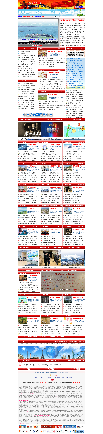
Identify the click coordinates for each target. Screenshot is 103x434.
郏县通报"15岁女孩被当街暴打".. (75, 81)
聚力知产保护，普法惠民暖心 (26, 76)
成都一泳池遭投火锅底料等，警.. (27, 61)
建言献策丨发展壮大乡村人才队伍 (50, 175)
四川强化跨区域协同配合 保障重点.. (73, 219)
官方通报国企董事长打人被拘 (74, 110)
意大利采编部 (66, 343)
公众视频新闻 (68, 142)
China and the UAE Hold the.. (49, 236)
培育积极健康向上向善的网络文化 (73, 177)
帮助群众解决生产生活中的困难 (27, 108)
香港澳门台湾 (68, 294)
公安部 (62, 362)
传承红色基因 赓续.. (78, 166)
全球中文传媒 (29, 4)
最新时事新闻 (22, 80)
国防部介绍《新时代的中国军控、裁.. (74, 244)
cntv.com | (46, 365)
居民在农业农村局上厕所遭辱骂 (75, 77)
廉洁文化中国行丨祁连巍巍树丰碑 (39, 43)
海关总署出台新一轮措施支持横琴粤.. (74, 308)
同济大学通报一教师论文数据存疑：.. (51, 308)
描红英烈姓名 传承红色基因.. (26, 215)
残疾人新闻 (22, 294)
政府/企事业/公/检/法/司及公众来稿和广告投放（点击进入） (69, 341)
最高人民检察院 (46, 362)
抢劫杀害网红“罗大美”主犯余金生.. (28, 200)
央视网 (36, 364)
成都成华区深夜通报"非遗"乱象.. (75, 87)
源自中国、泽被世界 (24, 66)
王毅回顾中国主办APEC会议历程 (27, 242)
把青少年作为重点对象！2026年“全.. (51, 310)
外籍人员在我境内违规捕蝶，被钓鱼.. (28, 198)
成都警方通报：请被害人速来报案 (27, 181)
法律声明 (44, 372)
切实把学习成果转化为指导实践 (27, 100)
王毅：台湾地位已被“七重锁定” (72, 310)
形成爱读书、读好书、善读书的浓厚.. (74, 179)
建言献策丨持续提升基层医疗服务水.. (51, 173)
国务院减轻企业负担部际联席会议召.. (51, 202)
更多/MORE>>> (61, 48)
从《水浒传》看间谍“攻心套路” (25, 43)
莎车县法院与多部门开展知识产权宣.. (74, 196)
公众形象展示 (45, 315)
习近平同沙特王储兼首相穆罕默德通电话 (50, 60)
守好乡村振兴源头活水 (25, 87)
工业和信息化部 (57, 362)
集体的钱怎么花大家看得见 (26, 102)
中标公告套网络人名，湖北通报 (75, 116)
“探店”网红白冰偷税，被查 (26, 57)
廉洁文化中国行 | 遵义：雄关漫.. (73, 158)
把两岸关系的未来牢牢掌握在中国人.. (74, 304)
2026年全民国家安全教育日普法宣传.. (28, 217)
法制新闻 (42, 70)
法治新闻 (21, 163)
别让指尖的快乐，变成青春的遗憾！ (28, 160)
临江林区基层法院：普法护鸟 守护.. (73, 200)
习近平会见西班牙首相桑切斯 (47, 66)
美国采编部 (36, 343)
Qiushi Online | (26, 365)
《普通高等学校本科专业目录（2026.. (51, 306)
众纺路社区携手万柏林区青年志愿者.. (51, 219)
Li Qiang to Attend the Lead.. (48, 238)
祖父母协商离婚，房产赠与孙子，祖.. (28, 223)
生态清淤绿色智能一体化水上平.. (27, 96)
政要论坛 (42, 48)
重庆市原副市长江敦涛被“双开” (47, 109)
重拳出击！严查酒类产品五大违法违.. (29, 289)
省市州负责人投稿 (33, 48)
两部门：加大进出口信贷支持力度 (50, 198)
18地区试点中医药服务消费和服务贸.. (74, 325)
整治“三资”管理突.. (77, 208)
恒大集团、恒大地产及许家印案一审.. (28, 202)
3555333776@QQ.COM (28, 16)
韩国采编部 (56, 343)
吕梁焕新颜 (22, 53)
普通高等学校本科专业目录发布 (27, 64)
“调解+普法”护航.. (77, 187)
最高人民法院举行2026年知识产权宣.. (74, 202)
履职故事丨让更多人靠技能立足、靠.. (51, 177)
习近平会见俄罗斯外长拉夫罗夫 (48, 64)
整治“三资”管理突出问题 (25, 68)
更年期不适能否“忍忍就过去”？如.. (73, 334)
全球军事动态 (68, 226)
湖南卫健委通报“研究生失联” (74, 73)
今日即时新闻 (22, 48)
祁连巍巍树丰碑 (77, 145)
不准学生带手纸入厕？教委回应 (75, 71)
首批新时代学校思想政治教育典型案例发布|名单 (73, 45)
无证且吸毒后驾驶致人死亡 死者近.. (51, 158)
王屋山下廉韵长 (54, 318)
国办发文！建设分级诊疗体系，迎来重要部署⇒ (73, 32)
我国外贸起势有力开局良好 (48, 200)
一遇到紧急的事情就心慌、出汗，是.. (74, 331)
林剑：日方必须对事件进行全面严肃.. (28, 238)
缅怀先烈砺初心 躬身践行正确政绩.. (28, 221)
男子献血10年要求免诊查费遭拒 (75, 63)
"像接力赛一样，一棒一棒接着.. (27, 98)
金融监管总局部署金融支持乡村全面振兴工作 (72, 34)
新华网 (33, 364)
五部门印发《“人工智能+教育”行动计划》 (71, 29)
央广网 (39, 364)
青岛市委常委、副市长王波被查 (48, 103)
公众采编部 (39, 372)
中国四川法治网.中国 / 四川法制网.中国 (74, 205)
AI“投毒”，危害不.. (32, 145)
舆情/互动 (69, 48)
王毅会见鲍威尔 (31, 229)
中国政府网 (52, 362)
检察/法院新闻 (68, 184)
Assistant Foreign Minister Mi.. (49, 242)
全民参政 (44, 163)
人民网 (30, 364)
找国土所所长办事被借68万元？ (75, 112)
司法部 (68, 362)
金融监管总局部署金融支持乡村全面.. (28, 327)
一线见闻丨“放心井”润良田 (26, 329)
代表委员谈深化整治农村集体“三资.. (51, 179)
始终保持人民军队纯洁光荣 (71, 181)
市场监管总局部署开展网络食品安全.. (29, 285)
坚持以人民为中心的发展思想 (26, 104)
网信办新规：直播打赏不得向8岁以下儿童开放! (73, 27)
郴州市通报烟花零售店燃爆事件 (75, 69)
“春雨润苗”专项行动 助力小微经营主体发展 (72, 40)
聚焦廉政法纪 (43, 91)
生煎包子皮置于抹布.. (33, 275)
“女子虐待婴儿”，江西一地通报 (27, 173)
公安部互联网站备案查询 (52, 364)
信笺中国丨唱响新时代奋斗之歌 (50, 327)
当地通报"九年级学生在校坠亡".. (27, 51)
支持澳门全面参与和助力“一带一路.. (74, 312)
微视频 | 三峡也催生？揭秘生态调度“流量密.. (57, 43)
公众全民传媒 (22, 142)
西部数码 (59, 364)
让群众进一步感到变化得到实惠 (27, 85)
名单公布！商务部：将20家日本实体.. (28, 240)
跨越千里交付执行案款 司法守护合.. (73, 194)
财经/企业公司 (45, 184)
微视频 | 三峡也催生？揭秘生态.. (73, 156)
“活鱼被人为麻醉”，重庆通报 (27, 282)
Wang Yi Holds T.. (54, 229)
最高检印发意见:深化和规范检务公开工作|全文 (72, 43)
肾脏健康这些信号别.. (78, 318)
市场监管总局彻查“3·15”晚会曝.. (28, 291)
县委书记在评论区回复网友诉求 (75, 75)
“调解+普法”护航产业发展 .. (26, 70)
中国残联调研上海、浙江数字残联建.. (28, 310)
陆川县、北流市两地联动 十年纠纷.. (51, 221)
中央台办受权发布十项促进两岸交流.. (74, 306)
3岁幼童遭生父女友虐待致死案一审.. (28, 196)
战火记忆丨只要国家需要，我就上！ (51, 329)
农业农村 (21, 315)
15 (56, 41)
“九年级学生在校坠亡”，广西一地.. (50, 304)
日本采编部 (41, 343)
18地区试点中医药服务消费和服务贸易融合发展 (73, 23)
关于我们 (34, 372)
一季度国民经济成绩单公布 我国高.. (51, 196)
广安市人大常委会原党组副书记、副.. (74, 221)
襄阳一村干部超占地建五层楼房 (75, 65)
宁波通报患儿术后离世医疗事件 (75, 83)
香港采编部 (26, 343)
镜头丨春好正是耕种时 (25, 334)
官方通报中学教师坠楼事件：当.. (75, 58)
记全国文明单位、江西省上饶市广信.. (51, 334)
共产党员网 (26, 362)
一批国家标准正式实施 (53, 72)
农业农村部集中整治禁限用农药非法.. (28, 325)
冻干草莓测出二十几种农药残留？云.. (29, 287)
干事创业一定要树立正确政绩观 (72, 175)
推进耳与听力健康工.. (32, 297)
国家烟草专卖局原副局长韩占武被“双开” (50, 107)
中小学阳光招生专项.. (55, 297)
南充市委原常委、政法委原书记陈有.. (74, 223)
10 (47, 41)
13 (53, 41)
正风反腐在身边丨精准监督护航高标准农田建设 (73, 38)
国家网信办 (72, 362)
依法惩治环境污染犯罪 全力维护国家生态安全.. (51, 84)
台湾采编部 (31, 343)
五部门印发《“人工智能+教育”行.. (50, 312)
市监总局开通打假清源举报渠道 (75, 61)
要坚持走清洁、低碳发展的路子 (27, 91)
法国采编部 (61, 343)
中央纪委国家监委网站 (33, 362)
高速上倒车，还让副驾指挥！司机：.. (28, 175)
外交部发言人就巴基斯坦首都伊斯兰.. (28, 244)
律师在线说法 (45, 142)
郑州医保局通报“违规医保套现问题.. (74, 327)
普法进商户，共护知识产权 (71, 198)
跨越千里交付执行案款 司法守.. (27, 72)
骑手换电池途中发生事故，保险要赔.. (51, 160)
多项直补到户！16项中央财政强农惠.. (28, 331)
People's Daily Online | (34, 365)
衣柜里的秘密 (68, 160)
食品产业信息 (23, 273)
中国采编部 (21, 343)
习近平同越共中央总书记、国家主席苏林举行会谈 (52, 62)
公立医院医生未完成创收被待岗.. (75, 79)
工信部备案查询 (44, 364)
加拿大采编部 (78, 343)
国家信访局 (26, 364)
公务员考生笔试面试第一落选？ (75, 114)
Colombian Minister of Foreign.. (49, 240)
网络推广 (82, 48)
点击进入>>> (44, 16)
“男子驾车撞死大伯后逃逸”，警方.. (28, 179)
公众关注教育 (45, 294)
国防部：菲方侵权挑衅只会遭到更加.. (74, 240)
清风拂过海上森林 (52, 94)
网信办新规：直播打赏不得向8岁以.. (28, 154)
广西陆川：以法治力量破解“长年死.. (51, 215)
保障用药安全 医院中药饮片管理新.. (73, 329)
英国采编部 (46, 343)
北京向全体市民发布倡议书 (48, 223)
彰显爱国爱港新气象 (78, 297)
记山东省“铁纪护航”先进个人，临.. (51, 331)
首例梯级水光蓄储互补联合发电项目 (74, 266)
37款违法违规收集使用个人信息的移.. (28, 158)
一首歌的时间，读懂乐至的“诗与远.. (74, 151)
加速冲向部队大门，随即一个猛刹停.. (74, 238)
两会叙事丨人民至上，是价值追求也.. (51, 181)
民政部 (65, 362)
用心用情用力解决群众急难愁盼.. (27, 59)
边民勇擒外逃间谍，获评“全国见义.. (74, 236)
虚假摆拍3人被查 (31, 166)
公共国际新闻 (45, 226)
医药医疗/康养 (68, 315)
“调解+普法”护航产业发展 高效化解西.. (52, 266)
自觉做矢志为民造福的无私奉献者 (72, 20)
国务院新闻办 (77, 362)
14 (54, 41)
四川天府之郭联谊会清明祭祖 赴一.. (28, 219)
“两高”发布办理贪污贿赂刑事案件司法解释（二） (52, 79)
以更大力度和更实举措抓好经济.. (27, 55)
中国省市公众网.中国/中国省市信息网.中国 (52, 205)
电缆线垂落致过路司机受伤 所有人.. (51, 156)
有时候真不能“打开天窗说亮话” (72, 242)
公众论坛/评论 (68, 163)
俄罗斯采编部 (72, 343)
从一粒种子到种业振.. (32, 318)
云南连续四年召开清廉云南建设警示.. (51, 217)
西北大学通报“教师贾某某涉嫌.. (75, 67)
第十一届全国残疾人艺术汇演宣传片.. (28, 312)
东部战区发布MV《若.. (78, 229)
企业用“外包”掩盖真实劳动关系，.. (50, 154)
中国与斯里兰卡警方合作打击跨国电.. (28, 236)
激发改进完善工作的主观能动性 (27, 89)
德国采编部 (51, 343)
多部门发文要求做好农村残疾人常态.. (28, 304)
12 (51, 41)
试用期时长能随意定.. (55, 145)
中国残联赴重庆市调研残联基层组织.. (28, 308)
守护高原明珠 (30, 208)
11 (49, 41)
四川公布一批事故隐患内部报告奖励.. (74, 217)
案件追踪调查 (22, 184)
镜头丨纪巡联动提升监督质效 (26, 106)
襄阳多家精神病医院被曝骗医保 (75, 85)
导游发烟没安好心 (31, 187)
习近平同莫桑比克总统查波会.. (55, 51)
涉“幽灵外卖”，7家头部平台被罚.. (50, 194)
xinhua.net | (41, 365)
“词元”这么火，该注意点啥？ (26, 156)
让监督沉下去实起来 (55, 166)
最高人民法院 (40, 362)
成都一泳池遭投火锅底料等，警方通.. (74, 215)
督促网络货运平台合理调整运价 (27, 94)
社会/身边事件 (22, 205)
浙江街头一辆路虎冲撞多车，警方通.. (28, 177)
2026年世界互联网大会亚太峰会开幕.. (28, 151)
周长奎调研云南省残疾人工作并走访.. (28, 306)
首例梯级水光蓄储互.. (55, 187)
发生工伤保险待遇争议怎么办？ (50, 151)
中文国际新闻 (22, 226)
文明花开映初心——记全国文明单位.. (51, 325)
